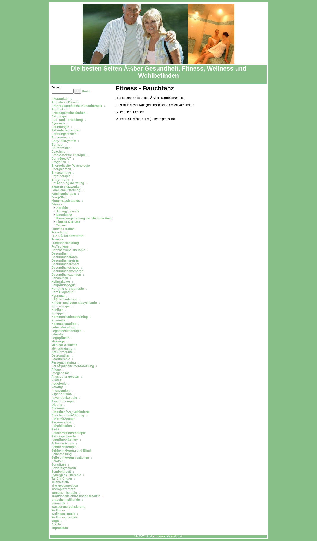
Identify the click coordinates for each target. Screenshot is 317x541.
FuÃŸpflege (60, 246)
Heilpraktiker (61, 281)
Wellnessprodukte (65, 517)
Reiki (55, 429)
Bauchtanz (64, 215)
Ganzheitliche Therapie (68, 250)
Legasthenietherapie (66, 331)
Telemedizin (60, 482)
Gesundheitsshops (65, 267)
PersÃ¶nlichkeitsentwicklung (73, 366)
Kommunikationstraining (70, 317)
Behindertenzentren (66, 130)
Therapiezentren (63, 489)
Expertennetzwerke (66, 186)
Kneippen (59, 313)
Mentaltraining (62, 348)
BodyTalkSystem (64, 141)
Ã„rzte (56, 524)
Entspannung (61, 172)
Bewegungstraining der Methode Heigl (84, 218)
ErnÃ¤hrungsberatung (68, 183)
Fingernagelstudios (66, 200)
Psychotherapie (63, 401)
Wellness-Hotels (63, 513)
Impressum (60, 528)
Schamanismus (63, 443)
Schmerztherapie (64, 447)
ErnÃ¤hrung (61, 179)
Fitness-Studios (63, 229)
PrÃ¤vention (61, 390)
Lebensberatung (64, 327)
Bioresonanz (61, 137)
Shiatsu (57, 461)
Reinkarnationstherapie (69, 433)
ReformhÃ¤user (63, 419)
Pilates (56, 380)
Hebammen (60, 278)
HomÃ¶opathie (62, 292)
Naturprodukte (62, 352)
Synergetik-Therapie (66, 475)
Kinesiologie (61, 306)
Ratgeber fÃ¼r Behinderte (71, 411)
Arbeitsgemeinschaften (69, 113)
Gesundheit (60, 253)
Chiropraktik (61, 148)
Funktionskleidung (65, 243)
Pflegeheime (61, 373)
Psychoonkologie (64, 397)
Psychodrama (62, 394)
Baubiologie (60, 127)
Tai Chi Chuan (62, 478)
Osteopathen (61, 355)
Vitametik (58, 503)
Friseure (58, 239)
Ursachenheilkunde (66, 499)
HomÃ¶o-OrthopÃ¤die (68, 288)
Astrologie (59, 116)
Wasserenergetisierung (68, 506)
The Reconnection (65, 485)
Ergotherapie (61, 176)
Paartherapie (61, 359)
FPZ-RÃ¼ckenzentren (67, 236)
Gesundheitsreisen (65, 260)
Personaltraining (64, 362)
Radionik (58, 408)
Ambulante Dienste (65, 102)
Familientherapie (64, 193)
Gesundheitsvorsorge (67, 271)
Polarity (57, 387)
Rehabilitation (62, 426)
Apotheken (59, 109)
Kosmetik (58, 320)
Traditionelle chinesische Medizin (76, 496)
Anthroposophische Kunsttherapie (77, 105)
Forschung (59, 232)
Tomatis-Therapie (64, 492)
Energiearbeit (61, 169)
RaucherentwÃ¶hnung (68, 415)
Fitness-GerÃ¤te (68, 222)
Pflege (56, 369)
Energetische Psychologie (71, 165)
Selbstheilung (62, 454)
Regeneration (61, 422)
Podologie (59, 383)
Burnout (57, 144)
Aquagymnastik (67, 211)
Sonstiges (59, 464)
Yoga (55, 521)
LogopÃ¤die (60, 338)
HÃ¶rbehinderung (64, 299)
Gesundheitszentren (66, 274)
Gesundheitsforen (65, 257)
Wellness (59, 510)
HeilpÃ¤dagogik (63, 285)
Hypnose (58, 295)
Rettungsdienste (64, 436)
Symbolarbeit (61, 471)
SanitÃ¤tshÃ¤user (65, 440)
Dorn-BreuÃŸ (61, 158)
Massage (58, 341)
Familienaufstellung (66, 190)
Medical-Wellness (64, 345)
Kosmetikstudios (64, 324)
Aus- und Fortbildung (67, 120)
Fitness (57, 204)
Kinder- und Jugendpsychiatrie (74, 302)
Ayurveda (58, 123)
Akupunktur (60, 98)
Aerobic (62, 207)
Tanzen (61, 225)
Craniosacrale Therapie (69, 155)
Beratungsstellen (64, 134)
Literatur (58, 334)
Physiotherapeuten (65, 376)
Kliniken (57, 309)
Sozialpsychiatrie (64, 468)
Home (86, 91)
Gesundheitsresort (65, 264)
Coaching (59, 151)
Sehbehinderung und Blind (71, 450)
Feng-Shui (59, 197)
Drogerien (59, 162)
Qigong (57, 404)
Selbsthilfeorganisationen (70, 457)
